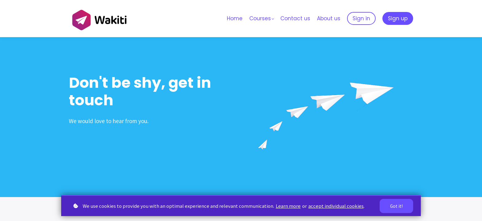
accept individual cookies (336, 206)
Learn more (288, 206)
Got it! (396, 206)
